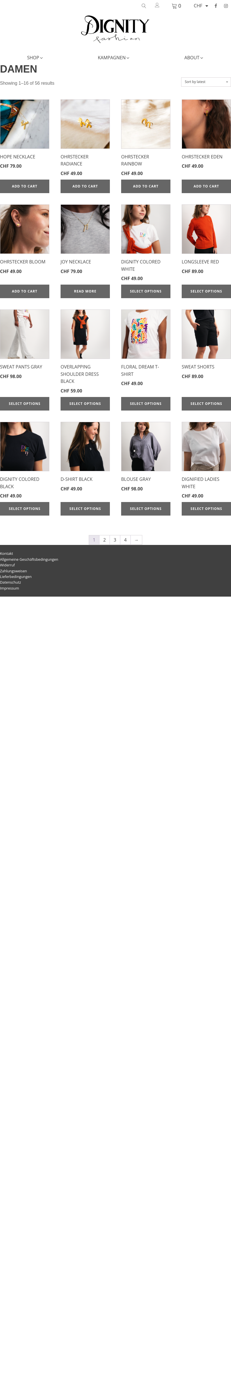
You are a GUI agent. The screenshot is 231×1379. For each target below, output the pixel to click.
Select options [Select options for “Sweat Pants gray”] (24, 403)
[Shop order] (206, 81)
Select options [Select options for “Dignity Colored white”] (145, 291)
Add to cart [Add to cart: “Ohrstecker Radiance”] (85, 186)
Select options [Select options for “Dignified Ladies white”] (206, 508)
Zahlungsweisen (13, 570)
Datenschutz (10, 582)
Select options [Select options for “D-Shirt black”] (85, 508)
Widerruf (7, 565)
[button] (35, 58)
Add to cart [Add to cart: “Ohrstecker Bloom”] (24, 291)
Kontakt (6, 553)
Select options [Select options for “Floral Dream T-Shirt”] (145, 403)
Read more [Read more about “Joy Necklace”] (85, 291)
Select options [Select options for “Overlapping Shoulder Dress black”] (85, 403)
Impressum (9, 588)
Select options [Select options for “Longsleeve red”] (206, 291)
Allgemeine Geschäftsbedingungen (29, 559)
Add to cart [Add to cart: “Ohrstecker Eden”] (206, 186)
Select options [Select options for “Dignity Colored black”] (24, 508)
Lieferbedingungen (16, 576)
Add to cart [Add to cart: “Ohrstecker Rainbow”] (146, 186)
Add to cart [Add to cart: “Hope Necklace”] (24, 186)
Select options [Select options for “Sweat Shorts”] (206, 403)
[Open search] (144, 5)
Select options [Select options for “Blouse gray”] (145, 508)
